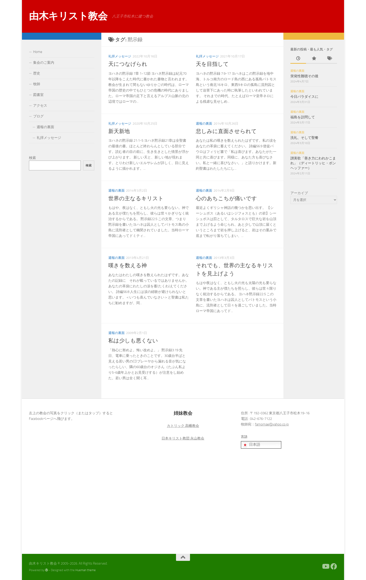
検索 (32, 158)
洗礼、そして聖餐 (304, 138)
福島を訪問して (302, 117)
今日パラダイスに (304, 97)
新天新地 (119, 131)
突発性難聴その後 (304, 76)
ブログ (38, 116)
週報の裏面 (204, 124)
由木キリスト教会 (68, 16)
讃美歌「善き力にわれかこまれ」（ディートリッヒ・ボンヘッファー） (313, 163)
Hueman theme (85, 570)
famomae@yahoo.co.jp (272, 424)
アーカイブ (299, 193)
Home (37, 52)
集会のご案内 (43, 62)
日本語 (251, 445)
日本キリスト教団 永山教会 (183, 438)
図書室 (38, 95)
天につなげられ (127, 64)
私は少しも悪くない (133, 340)
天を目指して (212, 64)
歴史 (36, 73)
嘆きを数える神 (127, 265)
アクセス (40, 105)
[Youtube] (325, 566)
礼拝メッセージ (119, 56)
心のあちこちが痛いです (226, 198)
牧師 (36, 84)
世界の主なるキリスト (136, 198)
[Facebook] (334, 566)
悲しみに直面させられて (226, 131)
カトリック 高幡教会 (183, 426)
